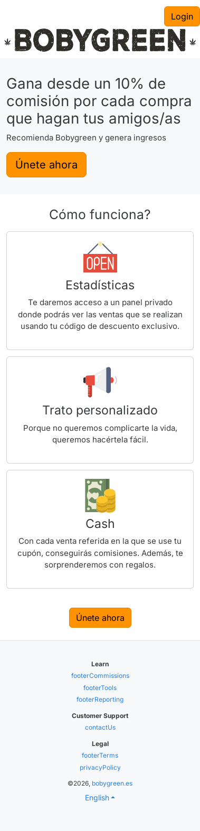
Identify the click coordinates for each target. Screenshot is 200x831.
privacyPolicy (100, 767)
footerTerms (100, 755)
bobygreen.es (112, 783)
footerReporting (100, 699)
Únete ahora (46, 164)
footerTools (100, 688)
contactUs (100, 727)
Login (182, 16)
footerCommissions (100, 675)
